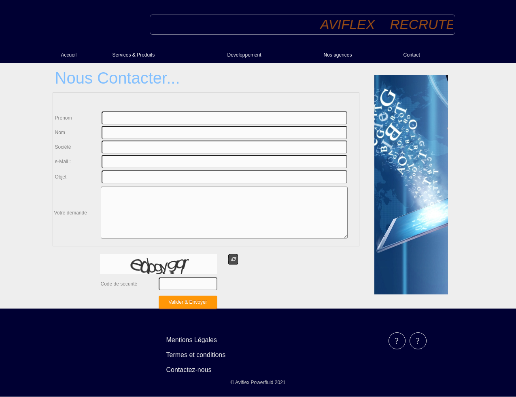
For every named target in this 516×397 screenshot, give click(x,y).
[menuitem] (83, 54)
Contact (411, 55)
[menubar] (201, 354)
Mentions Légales (191, 339)
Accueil (69, 55)
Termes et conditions (196, 354)
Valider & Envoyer (187, 302)
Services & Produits (134, 55)
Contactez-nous (189, 369)
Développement (244, 55)
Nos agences (338, 55)
